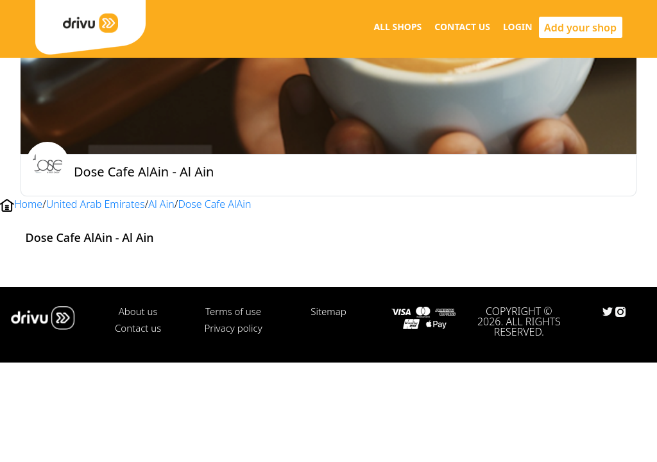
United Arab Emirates (95, 204)
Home (28, 204)
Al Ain (161, 204)
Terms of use (233, 311)
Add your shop (580, 28)
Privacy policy (233, 327)
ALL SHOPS (397, 27)
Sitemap (328, 311)
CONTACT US (462, 27)
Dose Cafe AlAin (214, 204)
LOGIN (518, 27)
